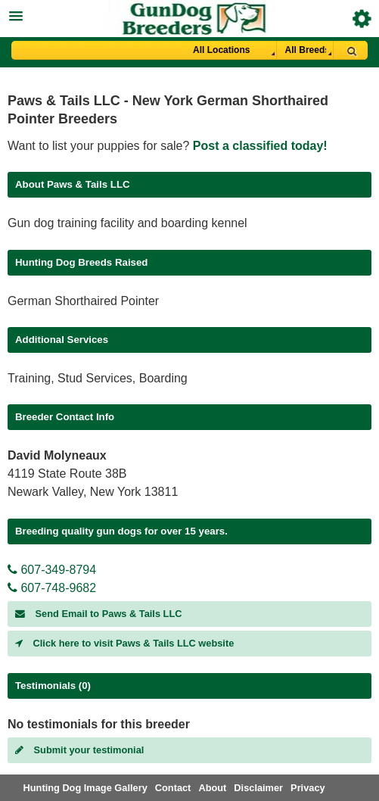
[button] (189, 14)
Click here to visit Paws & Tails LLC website (124, 643)
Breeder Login (362, 18)
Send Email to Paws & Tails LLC (98, 613)
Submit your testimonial (79, 750)
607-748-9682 (52, 587)
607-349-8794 (52, 569)
